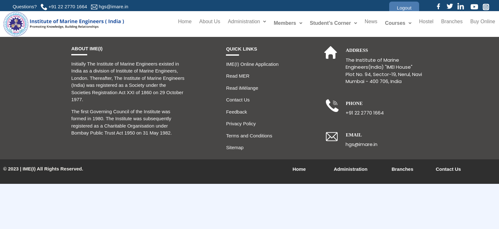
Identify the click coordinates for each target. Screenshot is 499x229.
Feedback (236, 111)
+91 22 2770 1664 (67, 6)
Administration (240, 23)
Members (282, 23)
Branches (449, 23)
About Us (199, 23)
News (366, 23)
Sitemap (234, 147)
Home (174, 23)
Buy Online (481, 23)
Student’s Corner (328, 23)
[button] (404, 8)
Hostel (422, 23)
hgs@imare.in (113, 6)
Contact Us (238, 99)
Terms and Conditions (249, 135)
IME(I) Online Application (252, 64)
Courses (393, 23)
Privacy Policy (241, 123)
